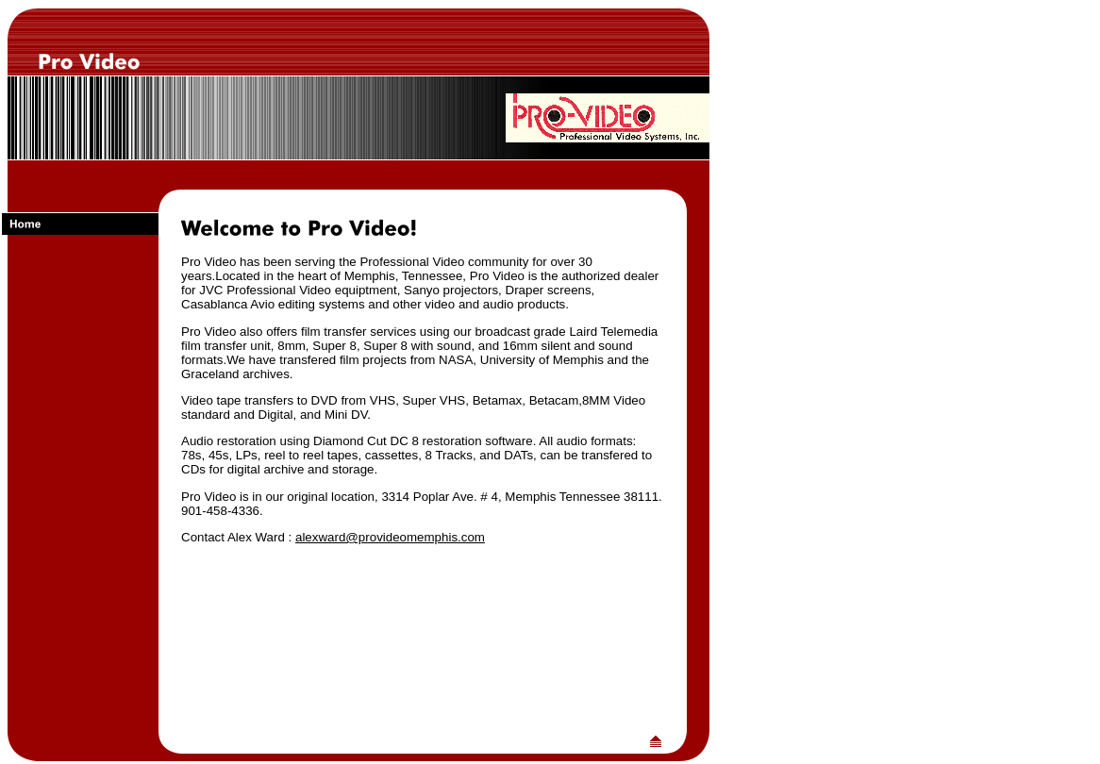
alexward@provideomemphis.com (390, 537)
